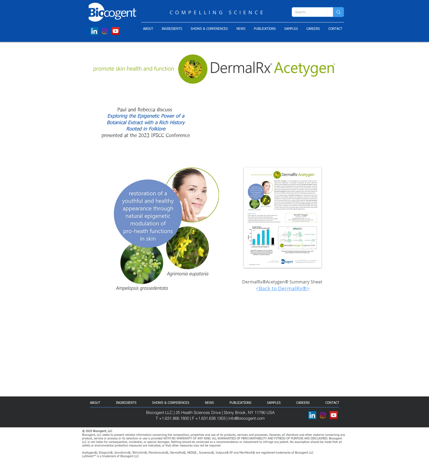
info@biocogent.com (246, 418)
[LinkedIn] (94, 31)
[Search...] (308, 12)
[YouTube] (116, 31)
